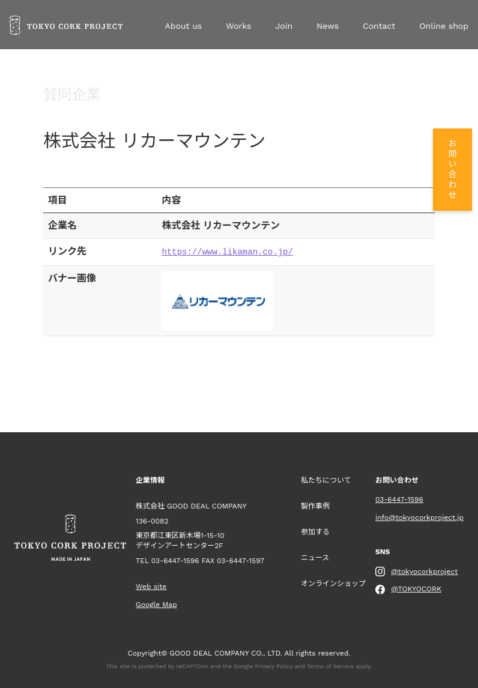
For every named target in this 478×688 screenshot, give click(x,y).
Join (283, 26)
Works (238, 26)
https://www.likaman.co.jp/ (227, 251)
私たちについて (326, 479)
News (327, 26)
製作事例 (315, 505)
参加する (315, 531)
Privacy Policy (274, 665)
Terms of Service (330, 665)
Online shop (443, 26)
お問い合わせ (451, 170)
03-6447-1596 (175, 559)
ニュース (315, 556)
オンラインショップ (333, 582)
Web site (151, 585)
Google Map (156, 603)
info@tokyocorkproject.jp (419, 516)
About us (183, 26)
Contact (379, 26)
